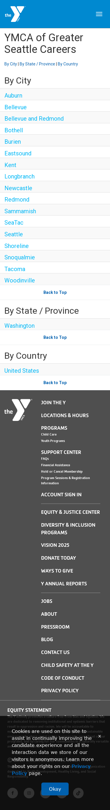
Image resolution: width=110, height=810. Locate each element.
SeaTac (13, 222)
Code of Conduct (62, 678)
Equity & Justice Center (70, 512)
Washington (19, 325)
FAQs (45, 459)
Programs (54, 428)
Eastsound (17, 153)
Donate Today (58, 558)
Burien (12, 141)
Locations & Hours (65, 415)
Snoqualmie (19, 257)
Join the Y (53, 403)
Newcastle (18, 188)
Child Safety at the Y (67, 665)
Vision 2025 (55, 545)
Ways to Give (57, 571)
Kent (10, 165)
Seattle (13, 234)
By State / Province (37, 64)
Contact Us (55, 652)
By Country (68, 64)
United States (21, 370)
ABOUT (49, 614)
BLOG (47, 639)
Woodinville (19, 280)
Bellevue (15, 107)
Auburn (13, 95)
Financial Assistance (55, 465)
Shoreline (16, 245)
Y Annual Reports (64, 584)
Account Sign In (61, 495)
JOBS (46, 601)
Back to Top (55, 292)
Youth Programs (53, 441)
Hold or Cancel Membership (62, 471)
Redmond (16, 199)
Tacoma (14, 269)
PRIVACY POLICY (60, 691)
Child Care (49, 434)
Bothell (13, 130)
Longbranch (19, 176)
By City (10, 64)
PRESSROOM (55, 627)
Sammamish (20, 211)
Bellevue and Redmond (34, 118)
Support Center (61, 452)
